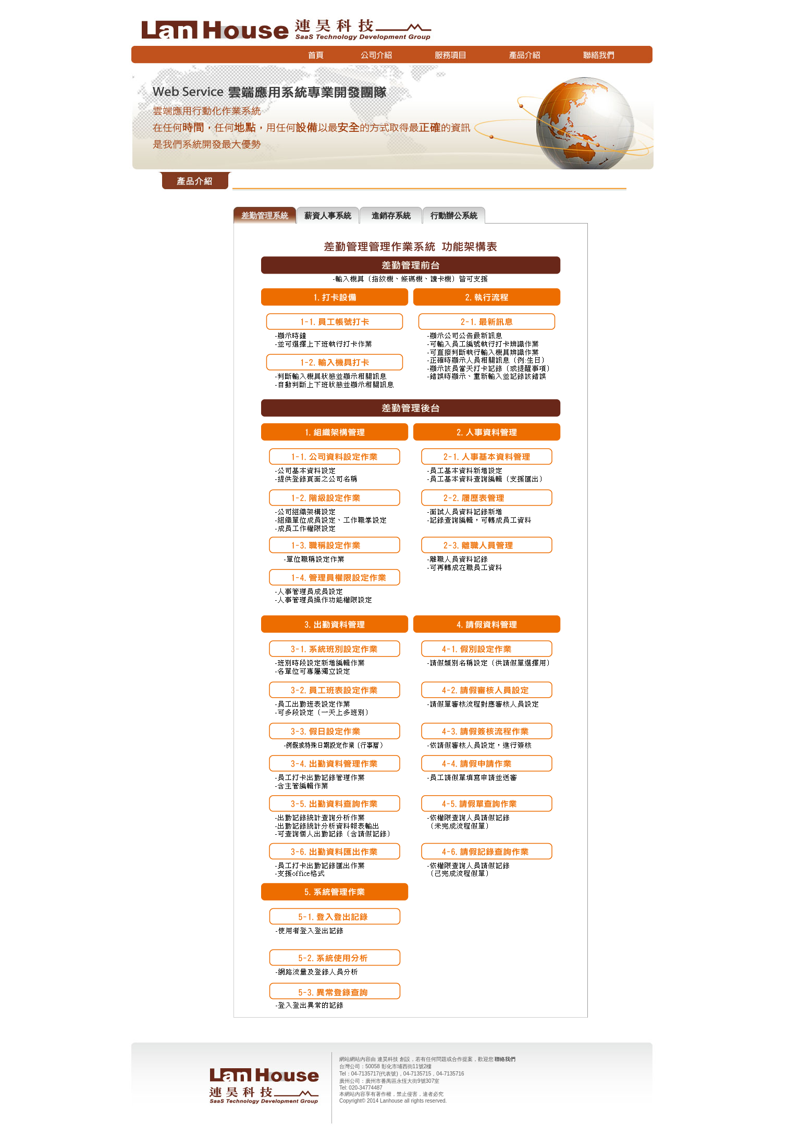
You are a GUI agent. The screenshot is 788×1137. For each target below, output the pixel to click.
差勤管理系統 (264, 215)
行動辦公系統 (453, 215)
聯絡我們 (505, 1059)
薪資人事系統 (327, 215)
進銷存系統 (391, 215)
